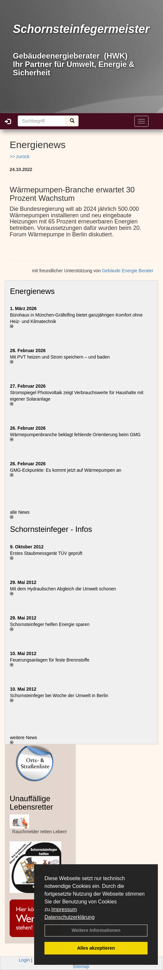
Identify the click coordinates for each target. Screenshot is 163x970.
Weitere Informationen (96, 930)
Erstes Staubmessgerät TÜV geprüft (46, 553)
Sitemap (80, 966)
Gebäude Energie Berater (127, 270)
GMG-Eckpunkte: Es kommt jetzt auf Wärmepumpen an (65, 470)
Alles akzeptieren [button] (96, 948)
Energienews (32, 291)
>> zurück (19, 156)
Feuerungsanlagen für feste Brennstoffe (49, 660)
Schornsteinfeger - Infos (51, 529)
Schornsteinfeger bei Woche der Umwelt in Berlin (59, 695)
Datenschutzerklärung (69, 917)
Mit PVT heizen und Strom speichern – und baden (60, 357)
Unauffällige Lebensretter (31, 802)
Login (24, 960)
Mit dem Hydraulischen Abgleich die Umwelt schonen (63, 588)
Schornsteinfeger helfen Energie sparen (50, 624)
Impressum (64, 909)
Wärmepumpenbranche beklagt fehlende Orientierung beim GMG (75, 434)
